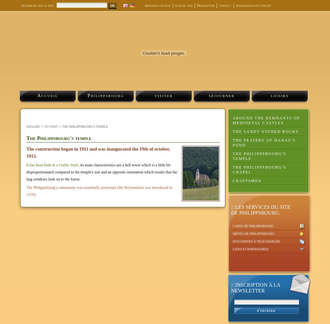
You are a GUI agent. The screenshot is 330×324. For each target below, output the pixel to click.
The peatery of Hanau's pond (264, 142)
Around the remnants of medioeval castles (266, 120)
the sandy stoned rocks (265, 131)
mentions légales (158, 5)
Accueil (47, 95)
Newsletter (206, 5)
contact (225, 5)
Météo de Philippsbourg (254, 234)
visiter (164, 95)
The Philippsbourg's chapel (259, 169)
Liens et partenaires (251, 249)
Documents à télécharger (256, 241)
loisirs (280, 95)
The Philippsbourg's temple (259, 156)
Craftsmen (247, 181)
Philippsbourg (105, 95)
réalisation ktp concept (253, 5)
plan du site (184, 5)
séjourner (222, 95)
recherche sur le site (37, 5)
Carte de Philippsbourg (253, 226)
